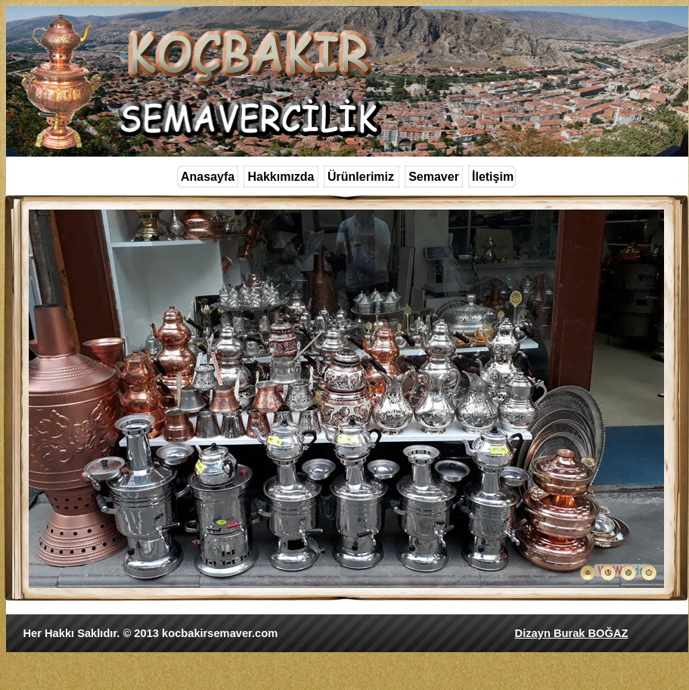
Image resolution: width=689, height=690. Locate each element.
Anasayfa (207, 176)
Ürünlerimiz (360, 176)
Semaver (433, 176)
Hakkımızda (280, 176)
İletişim (493, 176)
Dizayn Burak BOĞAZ (571, 633)
